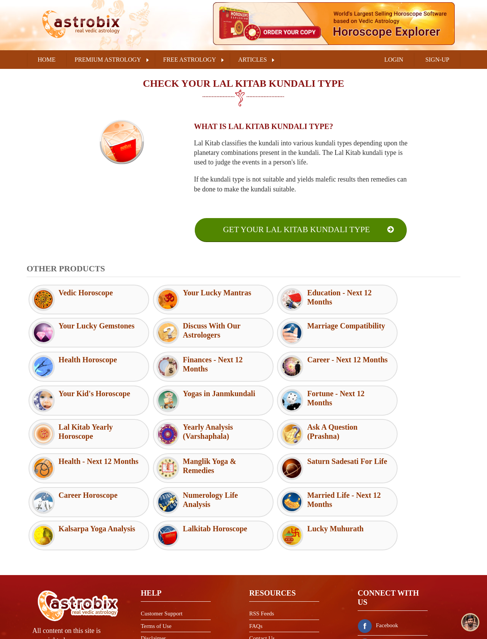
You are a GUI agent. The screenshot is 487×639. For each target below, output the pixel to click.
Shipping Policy (159, 609)
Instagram (378, 597)
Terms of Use (156, 559)
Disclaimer (153, 572)
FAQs (256, 559)
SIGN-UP (437, 59)
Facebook (378, 559)
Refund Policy (157, 596)
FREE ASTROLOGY (189, 59)
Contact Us (262, 572)
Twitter (375, 578)
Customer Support (162, 547)
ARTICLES (252, 59)
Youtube (376, 616)
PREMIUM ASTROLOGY (108, 59)
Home (47, 59)
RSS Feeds (261, 547)
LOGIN (393, 59)
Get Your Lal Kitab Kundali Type (296, 229)
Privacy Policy (157, 584)
